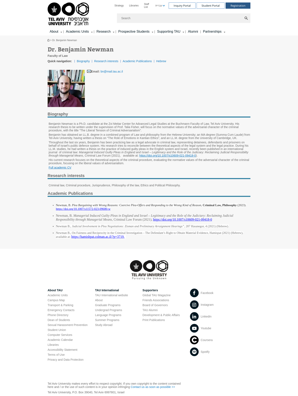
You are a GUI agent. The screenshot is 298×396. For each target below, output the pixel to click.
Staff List (146, 5)
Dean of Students (59, 320)
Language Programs (108, 315)
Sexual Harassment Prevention (68, 325)
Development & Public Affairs (161, 315)
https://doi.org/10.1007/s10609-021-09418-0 (167, 155)
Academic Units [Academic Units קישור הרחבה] (77, 31)
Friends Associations (156, 300)
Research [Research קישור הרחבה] (103, 31)
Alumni (193, 31)
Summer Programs (107, 320)
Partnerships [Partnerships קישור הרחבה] (212, 31)
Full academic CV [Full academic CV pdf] (60, 167)
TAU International (107, 290)
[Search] (183, 18)
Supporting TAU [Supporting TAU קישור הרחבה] (168, 31)
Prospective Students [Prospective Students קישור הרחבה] (133, 31)
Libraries (134, 5)
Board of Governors (155, 305)
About (99, 300)
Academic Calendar (60, 339)
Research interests (106, 61)
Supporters (150, 290)
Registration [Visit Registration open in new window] (238, 5)
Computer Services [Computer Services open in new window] (60, 335)
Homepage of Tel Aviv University (48, 40)
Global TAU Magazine (157, 295)
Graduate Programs (107, 305)
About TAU (55, 290)
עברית (158, 5)
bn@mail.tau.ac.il (112, 71)
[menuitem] (119, 5)
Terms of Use (56, 354)
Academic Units (58, 295)
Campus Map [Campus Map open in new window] (56, 300)
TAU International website (111, 295)
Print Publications (154, 320)
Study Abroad (103, 325)
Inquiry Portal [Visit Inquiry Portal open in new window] (182, 5)
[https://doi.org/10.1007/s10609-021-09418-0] (182, 219)
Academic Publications (137, 61)
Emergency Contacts (61, 310)
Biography (83, 61)
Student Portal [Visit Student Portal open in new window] (211, 5)
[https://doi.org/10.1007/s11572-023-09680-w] (83, 209)
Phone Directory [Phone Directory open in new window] (58, 315)
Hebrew (161, 61)
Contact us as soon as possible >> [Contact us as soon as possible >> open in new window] (153, 387)
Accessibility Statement (62, 349)
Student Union (57, 330)
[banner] (149, 18)
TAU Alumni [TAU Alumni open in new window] (150, 310)
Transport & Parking (60, 305)
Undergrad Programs (108, 310)
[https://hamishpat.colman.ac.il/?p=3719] (97, 237)
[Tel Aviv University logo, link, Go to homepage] (69, 14)
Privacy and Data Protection (66, 359)
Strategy (119, 5)
